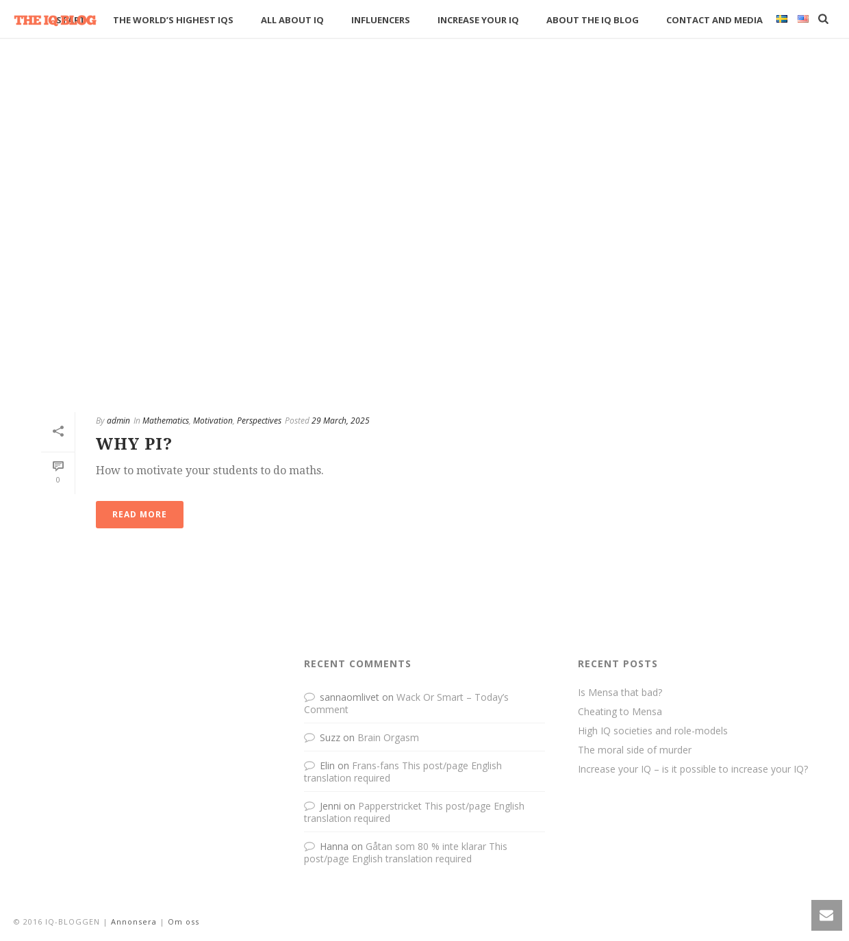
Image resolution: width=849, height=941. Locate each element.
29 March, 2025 (341, 420)
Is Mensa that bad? (620, 692)
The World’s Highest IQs (173, 20)
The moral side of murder (635, 750)
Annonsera (134, 921)
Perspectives (259, 420)
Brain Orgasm (388, 737)
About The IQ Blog (592, 20)
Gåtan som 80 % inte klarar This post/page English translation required (405, 852)
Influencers (380, 20)
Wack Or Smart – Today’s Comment (406, 703)
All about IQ (292, 20)
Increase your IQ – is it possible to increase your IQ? (693, 769)
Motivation (213, 420)
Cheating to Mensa (620, 712)
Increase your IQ (478, 20)
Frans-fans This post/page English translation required (403, 771)
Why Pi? (134, 444)
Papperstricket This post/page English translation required (414, 812)
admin (118, 420)
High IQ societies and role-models (653, 731)
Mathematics (165, 420)
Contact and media (714, 20)
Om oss (183, 921)
